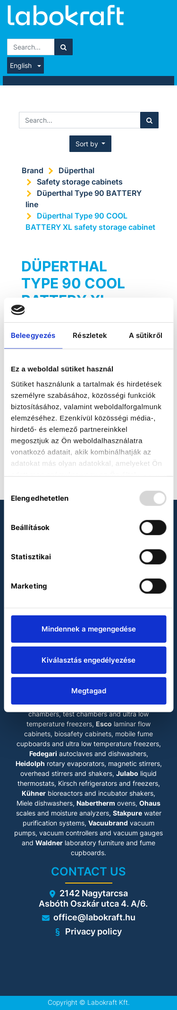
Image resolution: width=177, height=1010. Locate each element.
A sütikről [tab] (145, 335)
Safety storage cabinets (80, 181)
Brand (32, 170)
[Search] (63, 47)
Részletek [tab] (90, 335)
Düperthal (76, 170)
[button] (90, 143)
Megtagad (88, 690)
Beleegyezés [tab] (33, 335)
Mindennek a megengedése (89, 628)
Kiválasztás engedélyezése (88, 660)
